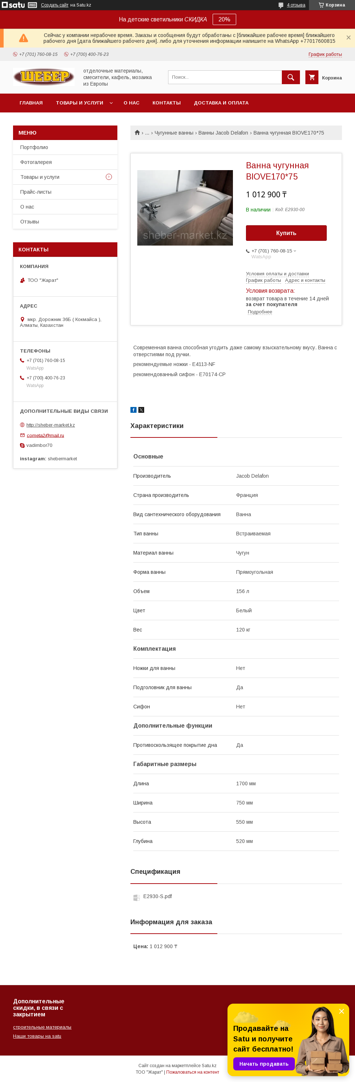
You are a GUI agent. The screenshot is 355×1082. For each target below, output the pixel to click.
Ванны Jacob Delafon (223, 133)
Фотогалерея (36, 162)
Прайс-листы (35, 192)
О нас (131, 103)
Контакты (167, 103)
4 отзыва (296, 5)
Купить (286, 233)
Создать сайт (54, 5)
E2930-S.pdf (157, 896)
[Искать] (291, 77)
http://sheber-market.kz (50, 425)
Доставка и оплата (221, 103)
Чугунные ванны (174, 133)
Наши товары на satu (37, 1036)
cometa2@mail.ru (45, 435)
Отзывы (29, 222)
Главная (31, 103)
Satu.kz (209, 1065)
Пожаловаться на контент (192, 1072)
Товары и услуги (79, 103)
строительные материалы (42, 1027)
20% (224, 19)
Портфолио (34, 147)
